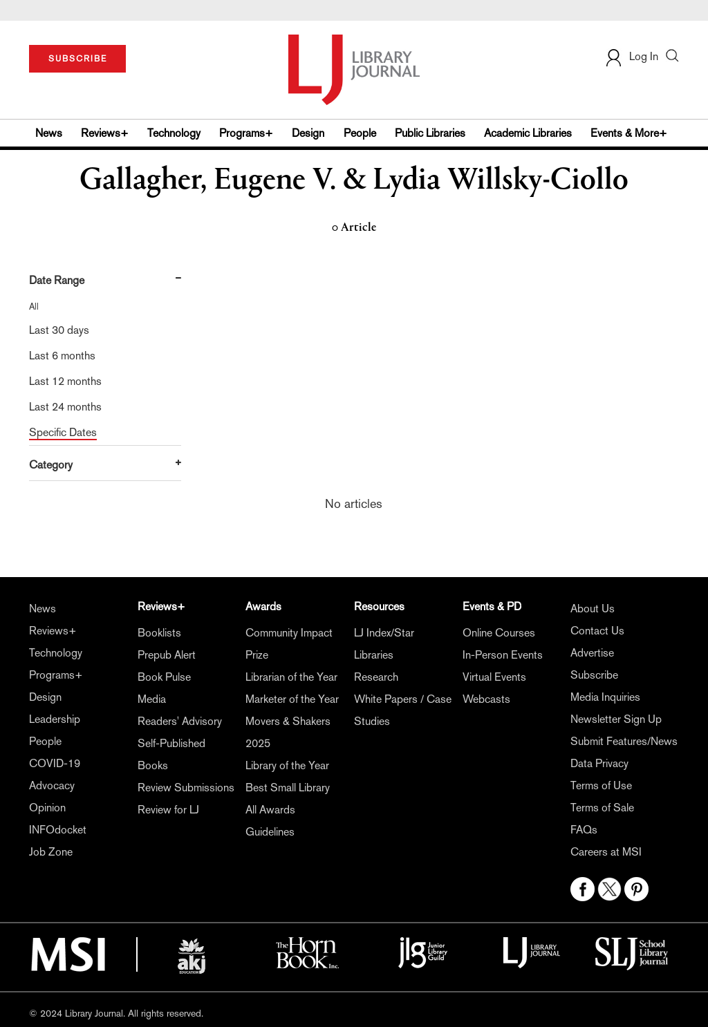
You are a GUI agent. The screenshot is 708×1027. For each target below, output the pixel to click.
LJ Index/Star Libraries (384, 643)
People (360, 133)
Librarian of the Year (291, 677)
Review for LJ (168, 809)
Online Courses (499, 632)
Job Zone (51, 851)
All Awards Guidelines (270, 820)
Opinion (47, 807)
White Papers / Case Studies (402, 710)
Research (376, 677)
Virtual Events (494, 677)
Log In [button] (631, 56)
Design (308, 133)
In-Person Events (503, 654)
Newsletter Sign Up (616, 719)
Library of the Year (287, 765)
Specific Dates (63, 432)
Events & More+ (628, 133)
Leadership (54, 719)
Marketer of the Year (292, 699)
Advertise (592, 652)
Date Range (56, 280)
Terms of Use (601, 785)
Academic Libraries (528, 133)
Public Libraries (430, 133)
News (48, 133)
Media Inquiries (605, 697)
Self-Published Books (171, 754)
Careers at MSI (606, 851)
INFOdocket (57, 829)
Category (51, 464)
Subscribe (594, 674)
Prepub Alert (167, 654)
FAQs (583, 829)
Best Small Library (287, 787)
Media (152, 699)
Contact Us (597, 630)
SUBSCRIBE (77, 59)
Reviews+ (105, 133)
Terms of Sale (602, 807)
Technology (174, 133)
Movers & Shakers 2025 (287, 732)
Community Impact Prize (289, 643)
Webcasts (486, 699)
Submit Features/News (624, 741)
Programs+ (246, 133)
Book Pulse (164, 677)
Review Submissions (186, 787)
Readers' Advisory (180, 721)
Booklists (159, 632)
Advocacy (52, 785)
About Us (592, 608)
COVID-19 (54, 763)
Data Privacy (599, 763)
